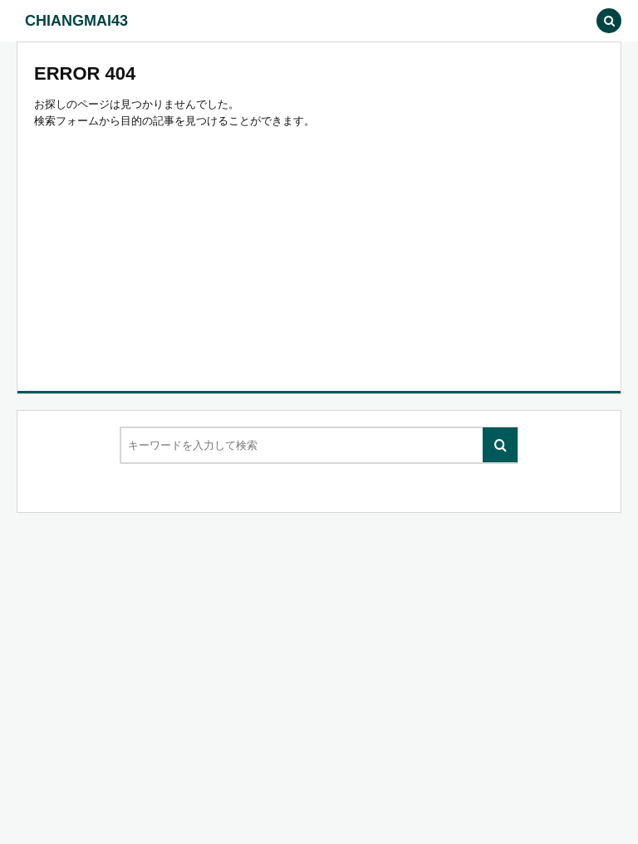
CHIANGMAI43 (76, 20)
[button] (571, 20)
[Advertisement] (319, 254)
